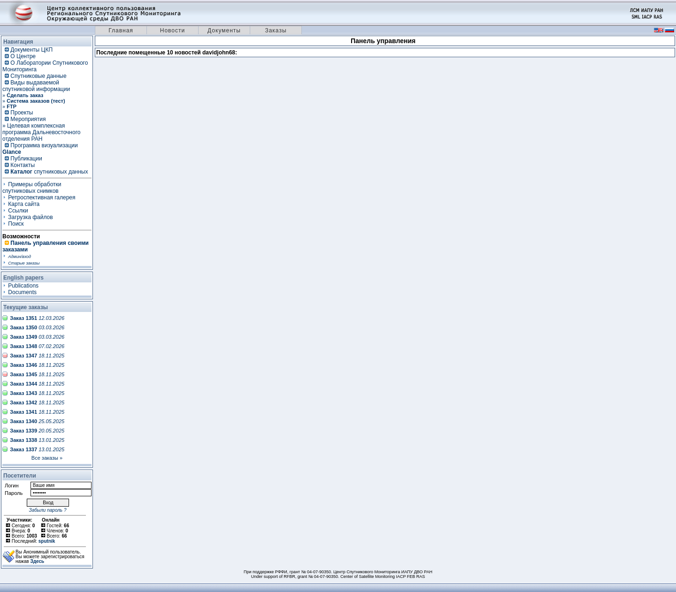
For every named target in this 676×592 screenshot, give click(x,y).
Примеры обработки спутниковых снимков (31, 187)
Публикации (26, 158)
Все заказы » (46, 458)
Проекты (21, 112)
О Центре (23, 56)
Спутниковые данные (38, 76)
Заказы (275, 30)
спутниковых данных (49, 171)
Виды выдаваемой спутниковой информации (36, 85)
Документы (224, 30)
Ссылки (18, 210)
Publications (23, 285)
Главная (120, 30)
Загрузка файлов (30, 217)
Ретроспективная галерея (41, 197)
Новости (172, 30)
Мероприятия (28, 119)
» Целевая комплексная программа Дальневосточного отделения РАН (41, 132)
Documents (22, 292)
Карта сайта (23, 204)
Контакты (22, 165)
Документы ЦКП (31, 49)
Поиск (15, 223)
